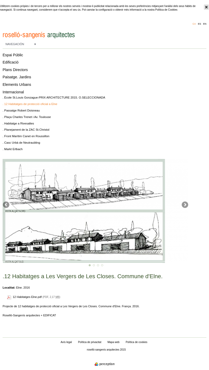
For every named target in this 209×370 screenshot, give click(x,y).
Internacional (13, 92)
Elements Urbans (17, 84)
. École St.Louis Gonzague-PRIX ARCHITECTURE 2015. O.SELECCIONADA (54, 97)
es (199, 24)
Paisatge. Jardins (17, 77)
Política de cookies (136, 342)
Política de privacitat (89, 342)
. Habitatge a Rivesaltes (18, 123)
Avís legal (66, 342)
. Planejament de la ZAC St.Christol (26, 129)
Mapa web (113, 342)
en (204, 24)
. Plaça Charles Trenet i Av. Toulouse (27, 116)
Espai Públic (13, 55)
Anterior (6, 205)
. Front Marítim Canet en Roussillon (26, 136)
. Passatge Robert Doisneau (21, 110)
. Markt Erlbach (13, 149)
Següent (184, 205)
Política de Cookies (166, 9)
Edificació (10, 62)
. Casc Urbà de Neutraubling (21, 142)
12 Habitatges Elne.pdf (27, 296)
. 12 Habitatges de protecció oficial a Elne (30, 104)
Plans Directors (15, 70)
